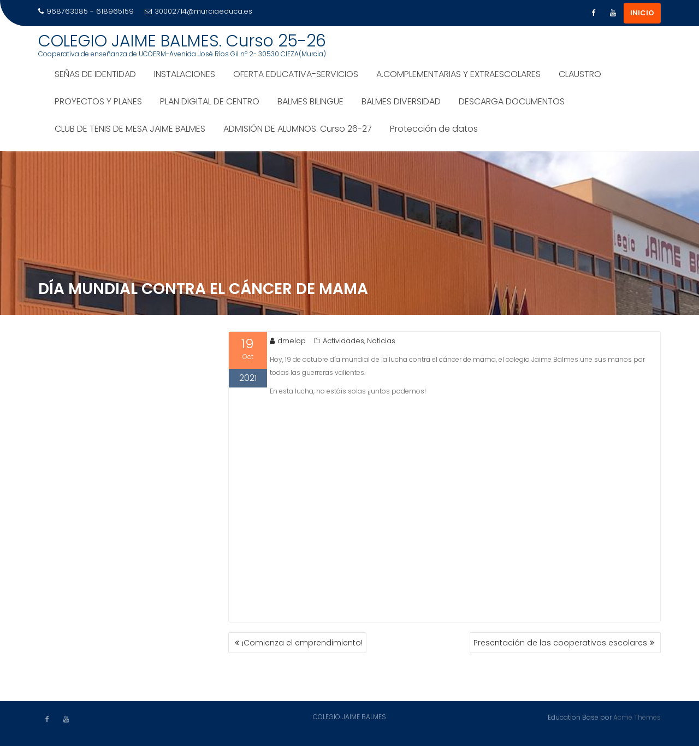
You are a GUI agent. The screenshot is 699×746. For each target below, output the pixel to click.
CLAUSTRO (580, 74)
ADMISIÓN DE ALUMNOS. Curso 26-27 (297, 128)
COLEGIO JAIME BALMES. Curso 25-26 (182, 41)
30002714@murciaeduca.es (198, 11)
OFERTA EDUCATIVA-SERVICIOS (295, 74)
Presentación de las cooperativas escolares (560, 642)
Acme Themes (637, 716)
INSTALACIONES (184, 74)
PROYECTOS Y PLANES (98, 101)
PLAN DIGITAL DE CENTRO (209, 101)
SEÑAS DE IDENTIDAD (95, 74)
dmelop (288, 341)
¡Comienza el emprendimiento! (302, 642)
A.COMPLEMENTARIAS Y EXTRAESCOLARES (458, 74)
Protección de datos (434, 128)
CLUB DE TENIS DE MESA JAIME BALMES (130, 128)
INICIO (642, 13)
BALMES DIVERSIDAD (401, 101)
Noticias (381, 341)
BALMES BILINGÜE (310, 101)
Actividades (343, 341)
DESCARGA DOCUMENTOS (512, 101)
